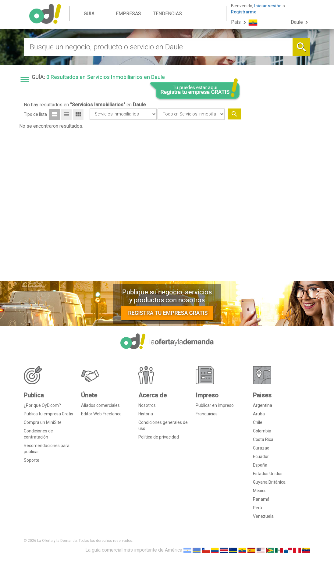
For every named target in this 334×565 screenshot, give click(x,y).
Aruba (259, 413)
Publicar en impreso (215, 405)
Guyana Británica (269, 482)
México (260, 490)
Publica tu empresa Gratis (48, 413)
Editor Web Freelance (101, 413)
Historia (145, 413)
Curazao (261, 448)
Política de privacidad (158, 437)
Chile (257, 422)
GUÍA (89, 13)
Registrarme (243, 11)
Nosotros (147, 405)
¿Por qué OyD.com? (42, 405)
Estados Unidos (267, 473)
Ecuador (261, 456)
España (260, 465)
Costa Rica (263, 439)
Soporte (31, 460)
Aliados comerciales (100, 405)
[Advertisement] (278, 183)
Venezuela (263, 516)
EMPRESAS (128, 13)
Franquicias (207, 413)
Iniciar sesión (268, 5)
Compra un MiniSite (43, 422)
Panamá (261, 499)
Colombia (262, 430)
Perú (257, 507)
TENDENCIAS (167, 13)
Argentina (262, 405)
